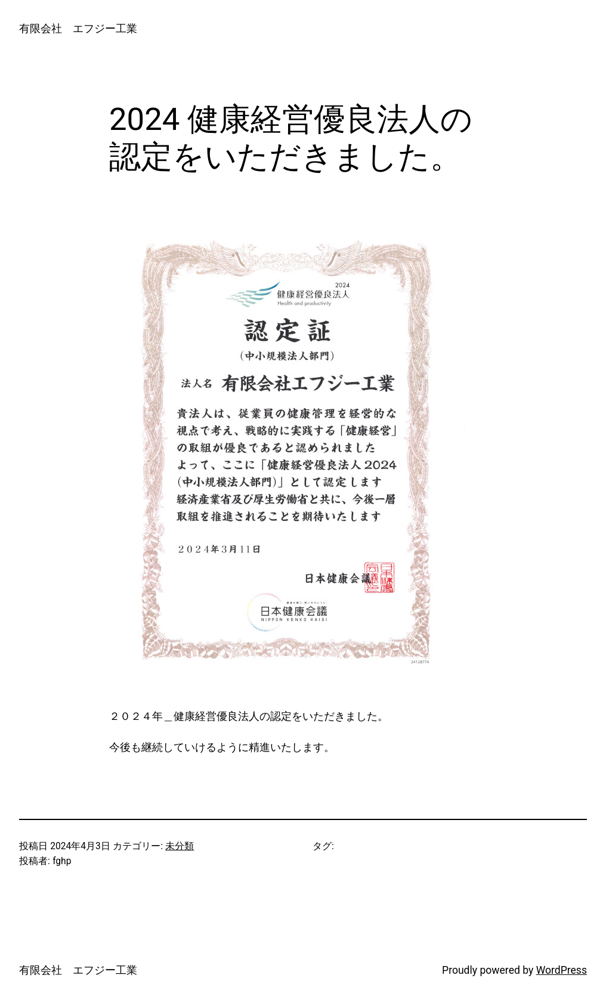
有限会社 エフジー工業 (78, 29)
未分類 (179, 846)
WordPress (561, 970)
